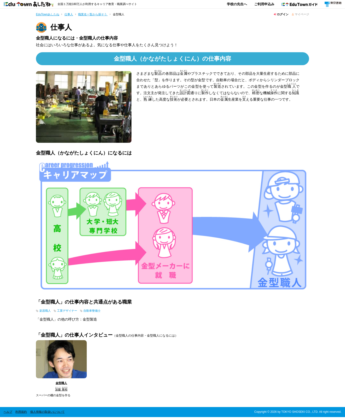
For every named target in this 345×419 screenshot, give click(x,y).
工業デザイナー (72, 312)
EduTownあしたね (47, 14)
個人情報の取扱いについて (47, 413)
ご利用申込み (264, 4)
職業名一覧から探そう (93, 14)
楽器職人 (46, 312)
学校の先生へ (237, 4)
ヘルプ (8, 413)
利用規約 (21, 413)
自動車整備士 (102, 312)
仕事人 (68, 14)
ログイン (281, 14)
